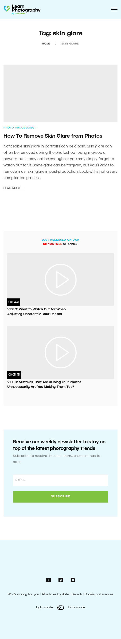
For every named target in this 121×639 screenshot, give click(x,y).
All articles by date (55, 594)
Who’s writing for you (23, 594)
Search (77, 594)
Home (46, 44)
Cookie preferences (99, 594)
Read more (14, 188)
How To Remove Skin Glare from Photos (53, 136)
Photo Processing (19, 128)
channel (60, 244)
